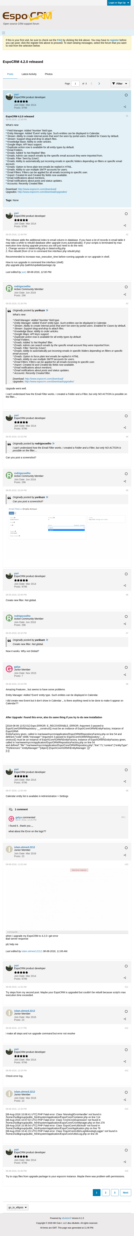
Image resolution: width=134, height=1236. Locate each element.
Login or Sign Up (119, 3)
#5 (127, 490)
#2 (127, 234)
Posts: (17, 107)
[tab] (10, 74)
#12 (126, 1028)
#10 (126, 864)
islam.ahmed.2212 (32, 951)
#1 (127, 116)
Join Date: (19, 105)
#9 (127, 790)
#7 (127, 633)
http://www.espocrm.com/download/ (37, 189)
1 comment (21, 809)
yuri (24, 272)
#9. (123, 817)
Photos (49, 74)
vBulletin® (66, 1218)
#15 (126, 1171)
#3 (127, 303)
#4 (127, 437)
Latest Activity (29, 74)
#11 (126, 987)
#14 (126, 1109)
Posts (10, 74)
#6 (127, 595)
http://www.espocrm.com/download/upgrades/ (42, 191)
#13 (126, 1070)
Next (125, 1192)
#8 (127, 684)
